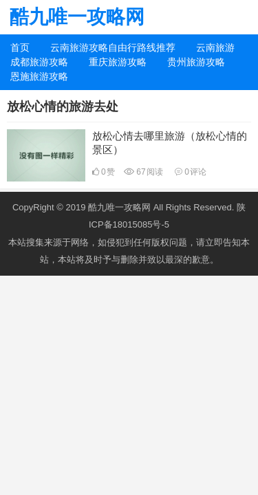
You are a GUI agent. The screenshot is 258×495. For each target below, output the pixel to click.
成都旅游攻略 (39, 61)
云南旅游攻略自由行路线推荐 (112, 47)
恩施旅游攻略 (39, 76)
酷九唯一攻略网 (77, 17)
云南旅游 (215, 47)
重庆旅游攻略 (118, 61)
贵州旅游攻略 (196, 61)
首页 (20, 47)
